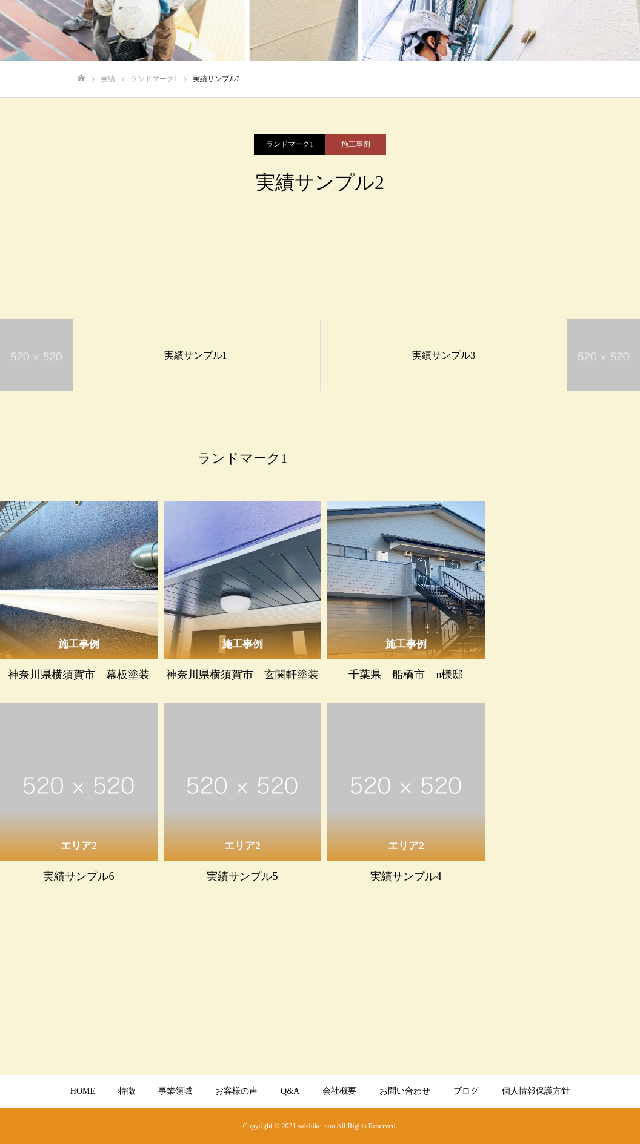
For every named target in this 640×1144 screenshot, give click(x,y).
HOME (82, 1091)
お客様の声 (236, 1091)
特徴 (126, 1091)
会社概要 (339, 1091)
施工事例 (355, 144)
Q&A (290, 1091)
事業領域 (175, 1091)
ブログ (466, 1091)
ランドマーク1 (289, 144)
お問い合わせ (404, 1091)
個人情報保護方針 (536, 1091)
